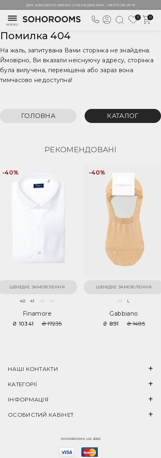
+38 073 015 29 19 (120, 5)
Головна (38, 116)
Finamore (37, 313)
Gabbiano (123, 313)
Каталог (122, 116)
